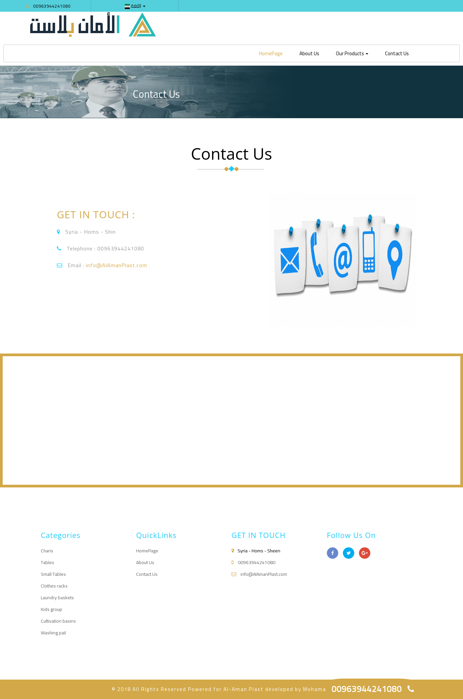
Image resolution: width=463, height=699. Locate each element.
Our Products (352, 53)
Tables (47, 562)
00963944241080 (52, 6)
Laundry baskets (57, 597)
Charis (47, 550)
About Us (309, 53)
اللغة (135, 6)
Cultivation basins (58, 621)
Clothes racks (54, 585)
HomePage (273, 53)
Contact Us (397, 53)
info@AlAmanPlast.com (116, 265)
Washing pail (53, 632)
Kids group (51, 609)
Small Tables (53, 574)
